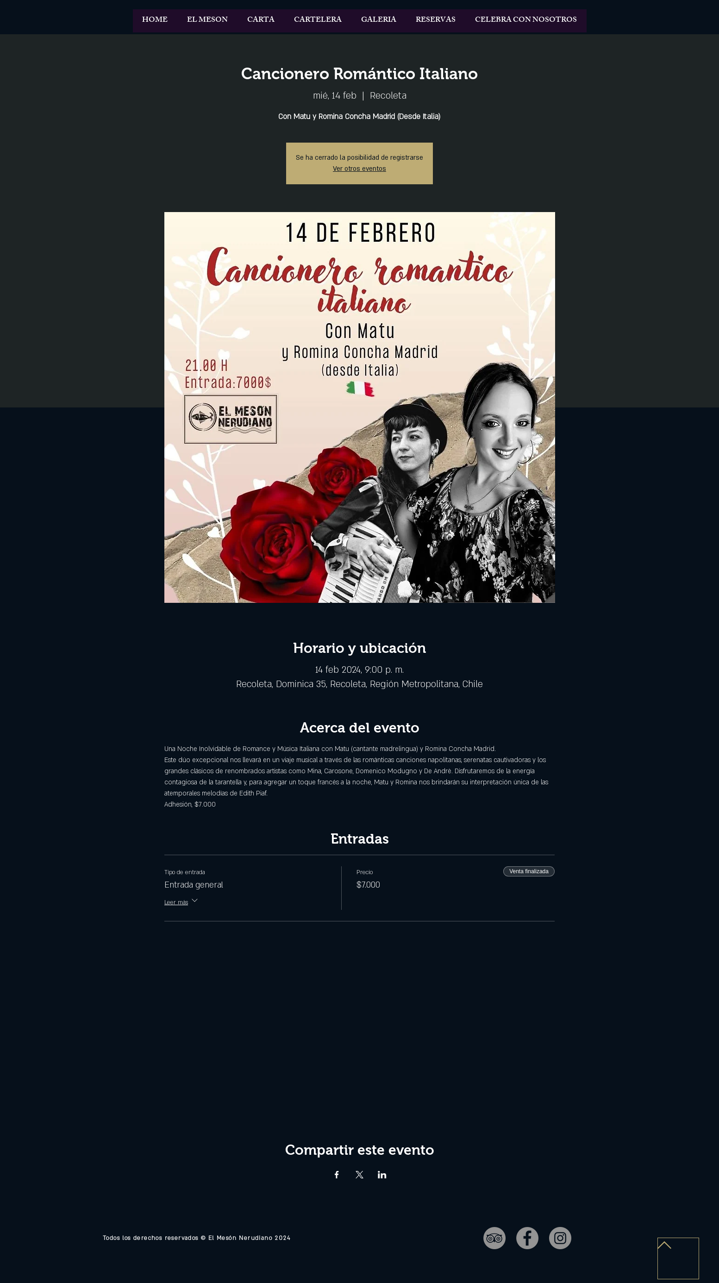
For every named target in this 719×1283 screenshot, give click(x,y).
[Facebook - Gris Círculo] (527, 1238)
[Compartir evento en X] (359, 1174)
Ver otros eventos (359, 168)
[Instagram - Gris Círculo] (560, 1238)
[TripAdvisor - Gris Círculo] (494, 1238)
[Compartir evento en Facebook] (336, 1174)
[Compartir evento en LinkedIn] (382, 1174)
